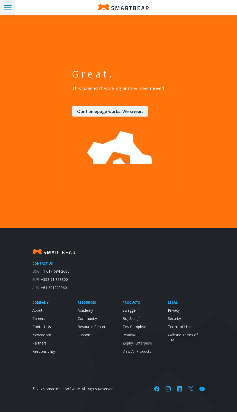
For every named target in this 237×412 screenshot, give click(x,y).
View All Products (137, 351)
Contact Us (41, 326)
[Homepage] (124, 7)
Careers (38, 318)
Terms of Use (179, 326)
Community (88, 318)
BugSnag (131, 318)
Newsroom (41, 334)
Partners (39, 343)
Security (174, 318)
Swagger (131, 310)
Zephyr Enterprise (137, 343)
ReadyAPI (131, 334)
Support (85, 334)
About (37, 310)
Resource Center (91, 326)
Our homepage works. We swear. (110, 111)
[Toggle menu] (8, 8)
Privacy (174, 310)
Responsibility (43, 351)
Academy (85, 310)
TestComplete (134, 326)
